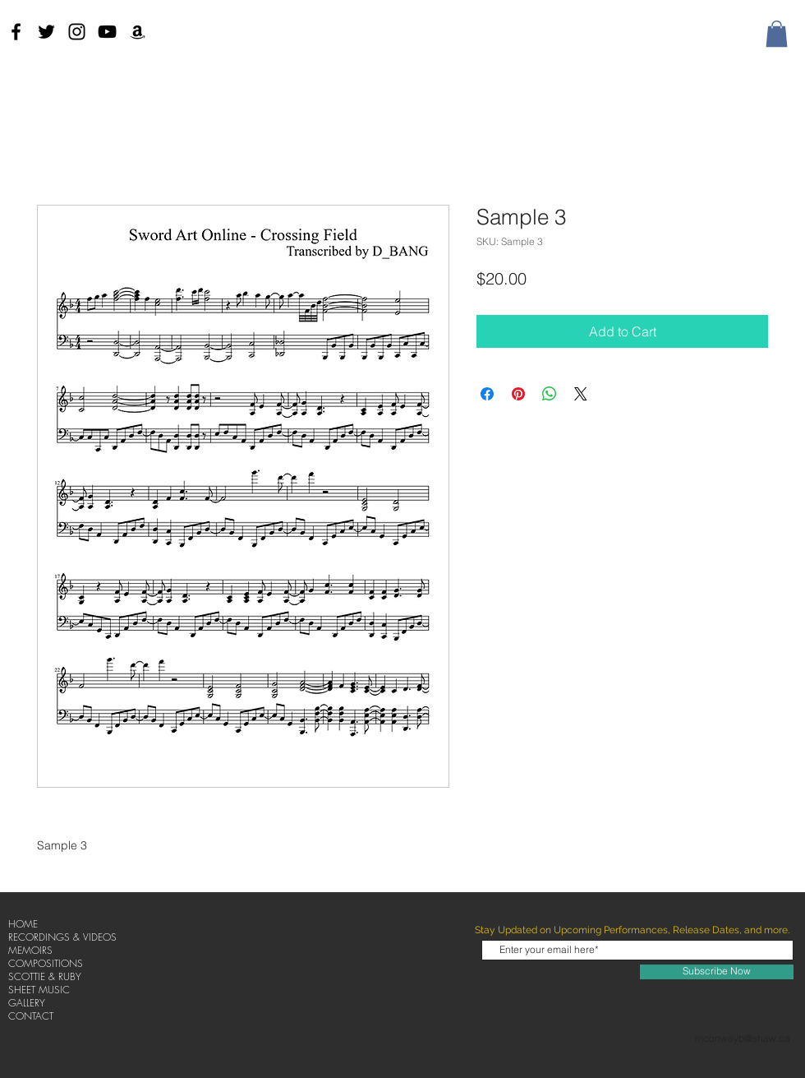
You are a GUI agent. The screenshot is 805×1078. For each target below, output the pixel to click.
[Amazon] (137, 32)
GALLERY (26, 1003)
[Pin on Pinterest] (518, 394)
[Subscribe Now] (717, 972)
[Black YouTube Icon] (107, 32)
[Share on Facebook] (487, 394)
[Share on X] (581, 394)
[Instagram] (77, 32)
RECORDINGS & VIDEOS (62, 937)
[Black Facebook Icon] (16, 32)
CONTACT (30, 1016)
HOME (23, 924)
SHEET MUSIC (39, 990)
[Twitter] (46, 32)
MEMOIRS (30, 950)
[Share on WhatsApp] (549, 394)
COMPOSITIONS (45, 963)
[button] (777, 34)
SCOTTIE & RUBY (44, 976)
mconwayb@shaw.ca (742, 1038)
